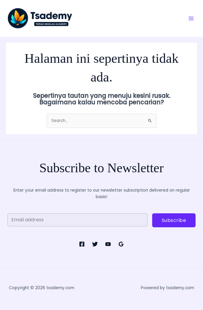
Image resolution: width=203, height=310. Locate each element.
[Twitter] (95, 244)
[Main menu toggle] (191, 18)
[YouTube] (108, 244)
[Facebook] (82, 244)
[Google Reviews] (121, 244)
